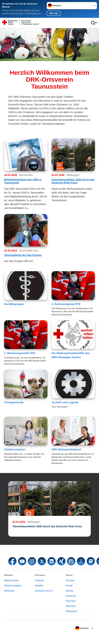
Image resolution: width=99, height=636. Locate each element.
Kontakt (69, 585)
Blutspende (9, 590)
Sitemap (69, 590)
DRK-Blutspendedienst (66, 449)
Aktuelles (39, 585)
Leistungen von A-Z (44, 590)
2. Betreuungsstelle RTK (19, 353)
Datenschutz (71, 611)
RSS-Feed (70, 601)
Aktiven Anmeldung (13, 585)
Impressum (71, 596)
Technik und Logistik (65, 402)
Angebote (39, 580)
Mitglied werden (11, 580)
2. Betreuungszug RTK (66, 303)
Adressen (70, 580)
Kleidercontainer (15, 449)
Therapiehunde (14, 402)
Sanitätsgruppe (14, 303)
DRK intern (71, 606)
